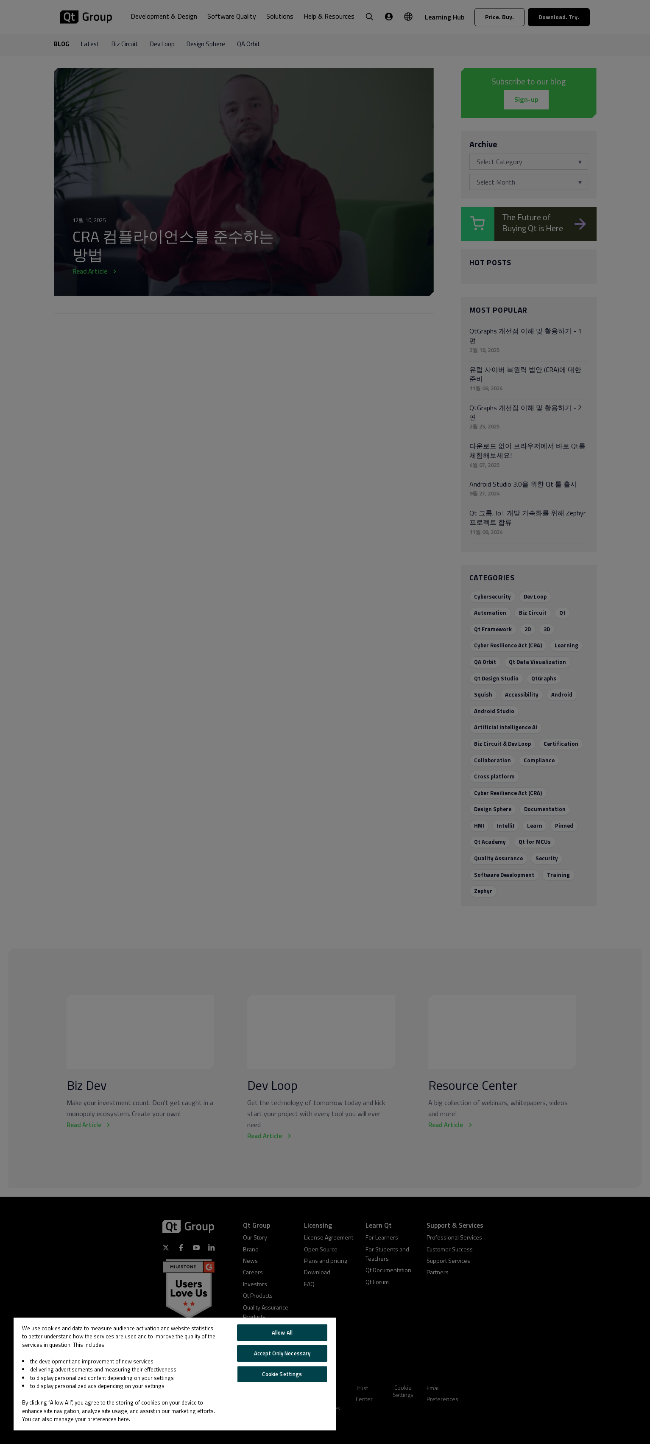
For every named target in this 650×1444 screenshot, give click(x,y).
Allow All (282, 1332)
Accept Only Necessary (282, 1353)
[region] (175, 1374)
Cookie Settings (282, 1374)
